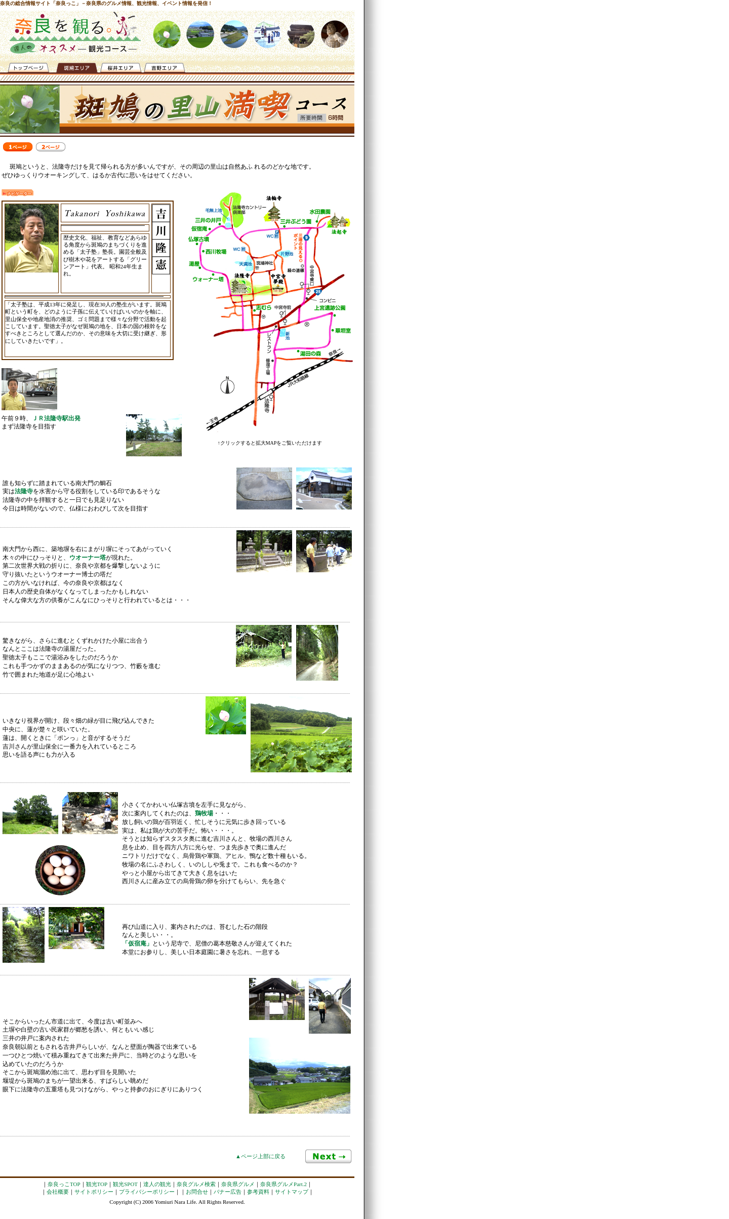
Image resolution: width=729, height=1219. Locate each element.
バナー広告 (227, 1192)
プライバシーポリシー (147, 1192)
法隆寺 (24, 491)
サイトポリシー (93, 1192)
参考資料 (258, 1192)
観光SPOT (125, 1184)
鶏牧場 (204, 813)
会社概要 (58, 1192)
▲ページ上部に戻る (260, 1156)
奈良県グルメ (238, 1184)
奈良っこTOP (64, 1184)
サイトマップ (291, 1192)
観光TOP (97, 1184)
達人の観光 (157, 1184)
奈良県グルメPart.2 (283, 1184)
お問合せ (197, 1192)
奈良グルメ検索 (196, 1184)
